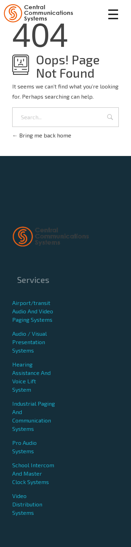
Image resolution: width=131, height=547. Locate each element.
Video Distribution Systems (27, 504)
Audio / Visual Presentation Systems (29, 342)
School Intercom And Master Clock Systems (33, 473)
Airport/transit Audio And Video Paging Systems (32, 311)
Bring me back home (41, 135)
